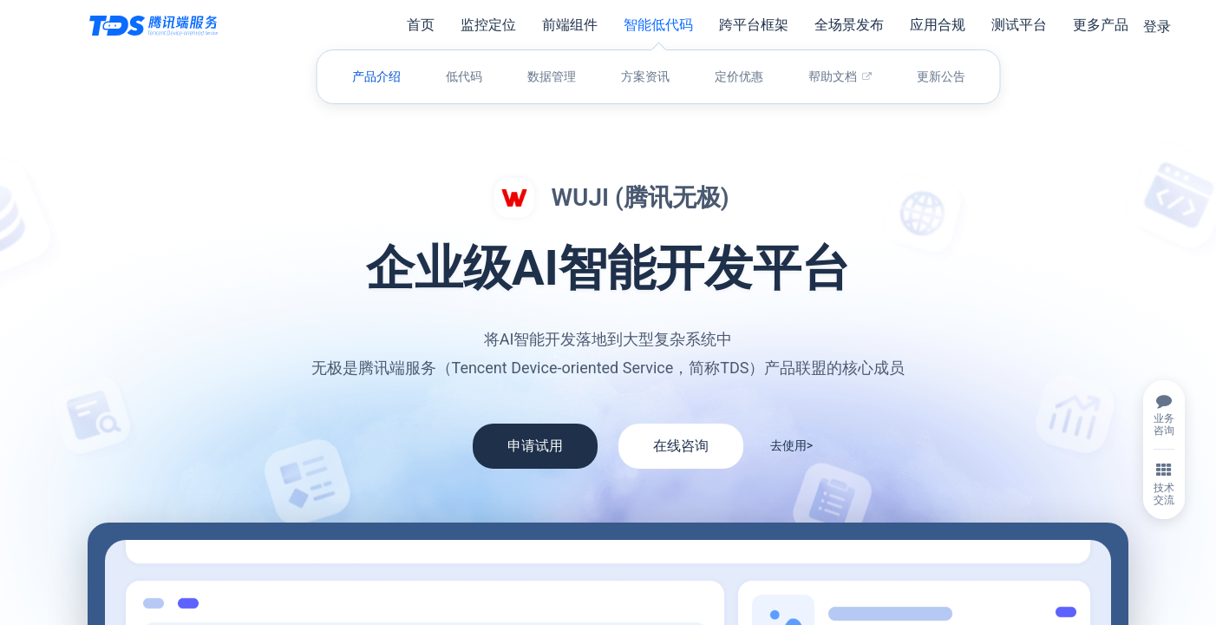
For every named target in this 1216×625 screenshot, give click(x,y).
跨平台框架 (753, 24)
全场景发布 (849, 24)
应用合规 (937, 24)
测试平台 (1019, 24)
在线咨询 (681, 446)
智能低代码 (658, 24)
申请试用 (535, 446)
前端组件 (570, 24)
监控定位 (488, 24)
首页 (421, 24)
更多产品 (1100, 24)
